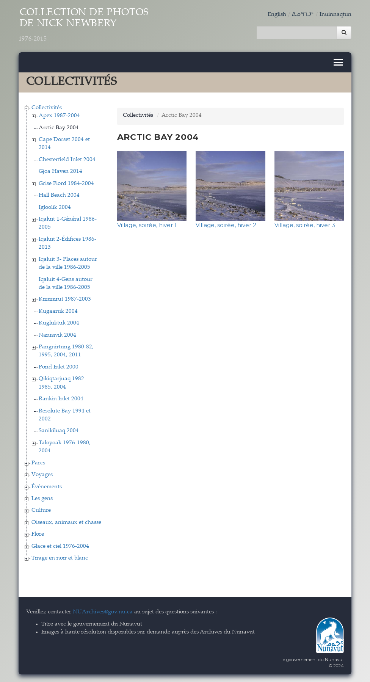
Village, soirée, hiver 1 (147, 225)
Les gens (42, 499)
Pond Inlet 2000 (58, 367)
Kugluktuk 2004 (59, 323)
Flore (37, 534)
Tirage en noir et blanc (59, 558)
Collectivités (46, 108)
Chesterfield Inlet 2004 (67, 160)
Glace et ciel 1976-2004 (60, 546)
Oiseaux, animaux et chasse (66, 522)
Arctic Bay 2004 (59, 128)
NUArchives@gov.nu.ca (103, 612)
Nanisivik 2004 (57, 335)
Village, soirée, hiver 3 (304, 225)
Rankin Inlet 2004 (61, 399)
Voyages (42, 475)
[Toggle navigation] (338, 62)
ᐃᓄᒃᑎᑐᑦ (303, 14)
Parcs (38, 463)
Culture (41, 510)
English (277, 14)
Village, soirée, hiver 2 (226, 225)
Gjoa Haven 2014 (60, 171)
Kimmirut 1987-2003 (65, 299)
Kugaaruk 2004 (58, 311)
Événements (46, 487)
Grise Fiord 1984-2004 (66, 184)
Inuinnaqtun (335, 14)
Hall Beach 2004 (59, 195)
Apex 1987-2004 (59, 116)
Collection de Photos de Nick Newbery (84, 25)
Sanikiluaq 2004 (59, 431)
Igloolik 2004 (55, 207)
